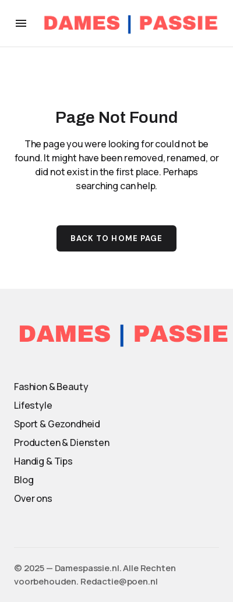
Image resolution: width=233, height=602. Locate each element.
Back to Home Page (116, 238)
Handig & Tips (43, 461)
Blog (23, 479)
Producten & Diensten (62, 442)
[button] (21, 23)
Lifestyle (33, 405)
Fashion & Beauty (51, 386)
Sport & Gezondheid (57, 423)
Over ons (33, 498)
